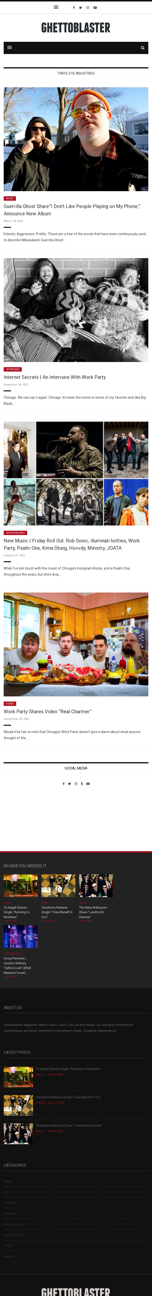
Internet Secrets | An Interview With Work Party (55, 377)
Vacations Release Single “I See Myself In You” (56, 912)
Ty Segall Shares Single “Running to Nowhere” (17, 912)
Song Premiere (12, 954)
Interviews (12, 369)
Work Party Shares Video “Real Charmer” (48, 711)
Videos (10, 704)
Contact (9, 1256)
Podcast (9, 1203)
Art (6, 1192)
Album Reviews (15, 533)
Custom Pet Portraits (18, 819)
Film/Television (14, 1224)
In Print (8, 1246)
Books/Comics (14, 1235)
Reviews (9, 1213)
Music (9, 198)
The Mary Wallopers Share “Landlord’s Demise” (93, 912)
